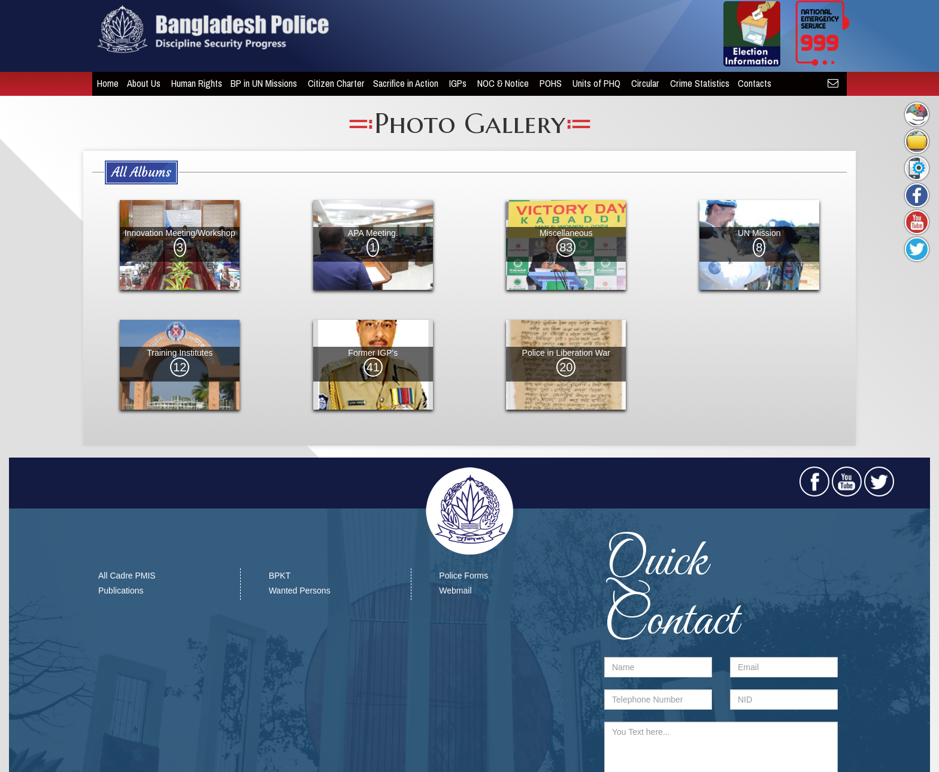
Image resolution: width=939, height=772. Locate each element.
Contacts (751, 83)
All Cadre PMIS (127, 575)
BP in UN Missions (260, 83)
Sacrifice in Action (402, 83)
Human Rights (191, 83)
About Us (140, 83)
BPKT (280, 575)
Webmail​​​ (455, 590)
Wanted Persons (300, 590)
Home (103, 83)
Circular (641, 83)
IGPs (454, 83)
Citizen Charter (331, 83)
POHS (547, 83)
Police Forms (463, 575)
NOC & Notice (499, 83)
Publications (121, 590)
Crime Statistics (695, 83)
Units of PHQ (593, 83)
